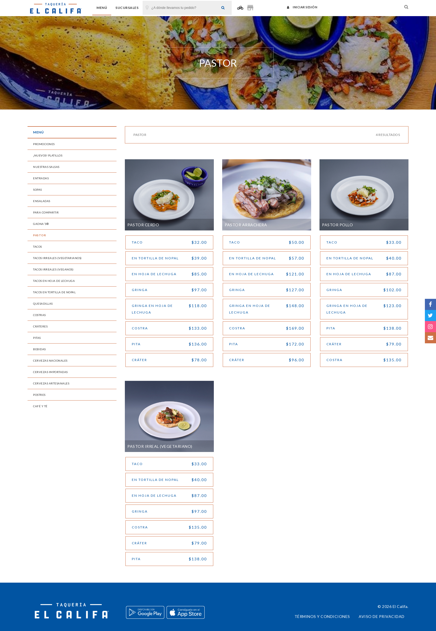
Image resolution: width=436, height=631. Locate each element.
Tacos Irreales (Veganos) (53, 269)
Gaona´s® (41, 223)
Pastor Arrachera (246, 224)
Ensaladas (41, 201)
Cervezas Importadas (50, 372)
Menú (101, 8)
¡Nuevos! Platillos (47, 155)
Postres (39, 394)
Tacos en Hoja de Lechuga (54, 280)
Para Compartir (46, 212)
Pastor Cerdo (143, 224)
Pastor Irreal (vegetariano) (159, 446)
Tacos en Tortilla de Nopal (54, 292)
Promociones (44, 144)
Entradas (41, 178)
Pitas (37, 337)
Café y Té (40, 406)
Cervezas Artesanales (51, 383)
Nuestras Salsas (46, 166)
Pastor (39, 235)
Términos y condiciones (322, 616)
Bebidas (39, 349)
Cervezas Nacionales (50, 360)
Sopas (37, 189)
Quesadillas (43, 303)
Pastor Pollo (337, 224)
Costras (39, 315)
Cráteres (40, 326)
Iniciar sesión (302, 7)
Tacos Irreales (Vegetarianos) (57, 258)
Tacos (37, 246)
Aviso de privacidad (382, 616)
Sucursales (126, 8)
